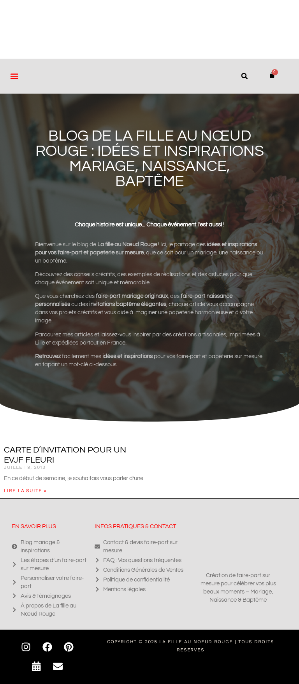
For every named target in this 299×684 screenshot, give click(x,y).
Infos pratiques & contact (135, 526)
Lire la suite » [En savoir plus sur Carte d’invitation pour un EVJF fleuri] (25, 490)
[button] (14, 76)
